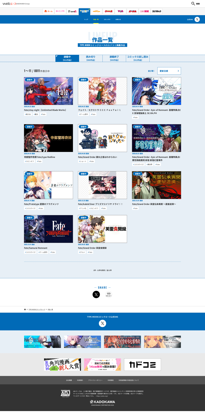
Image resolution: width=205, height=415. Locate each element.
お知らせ (123, 19)
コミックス (108, 19)
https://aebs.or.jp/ (102, 399)
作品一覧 (93, 19)
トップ (81, 19)
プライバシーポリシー (93, 383)
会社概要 (62, 383)
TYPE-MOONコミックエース (37, 312)
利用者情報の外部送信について (133, 383)
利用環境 (111, 383)
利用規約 (75, 383)
